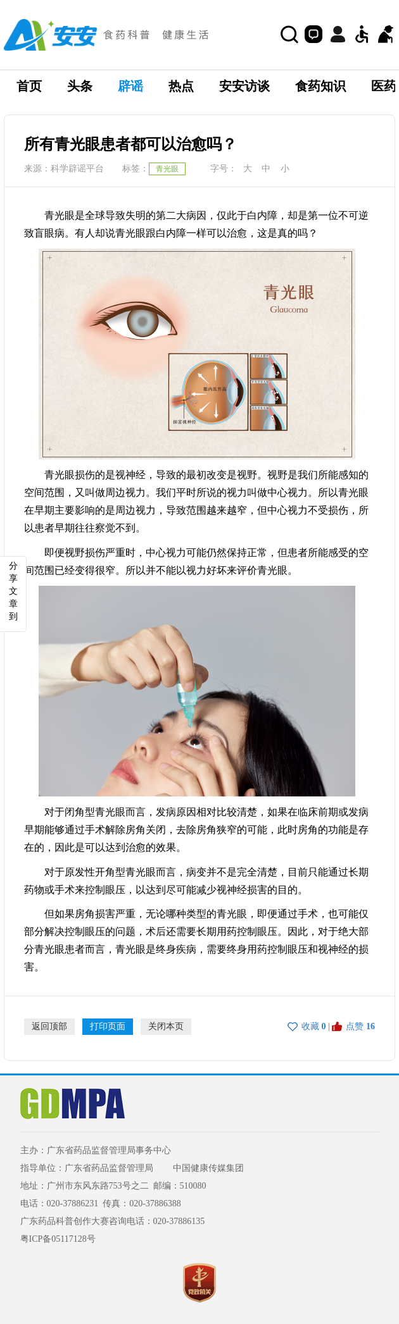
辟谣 (130, 86)
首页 (29, 86)
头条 (79, 86)
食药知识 (320, 86)
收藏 (310, 1026)
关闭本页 (166, 1026)
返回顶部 (49, 1026)
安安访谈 (244, 86)
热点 (181, 86)
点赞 (355, 1026)
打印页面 (107, 1026)
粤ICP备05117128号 (58, 1239)
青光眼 (167, 168)
